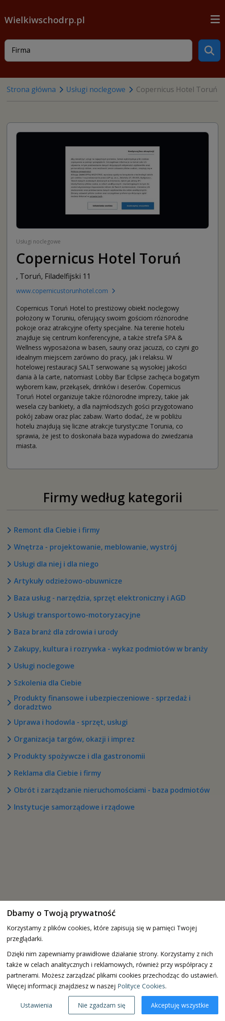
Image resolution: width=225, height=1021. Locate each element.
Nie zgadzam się (101, 1005)
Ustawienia (36, 1005)
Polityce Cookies (141, 986)
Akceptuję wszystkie (180, 1005)
